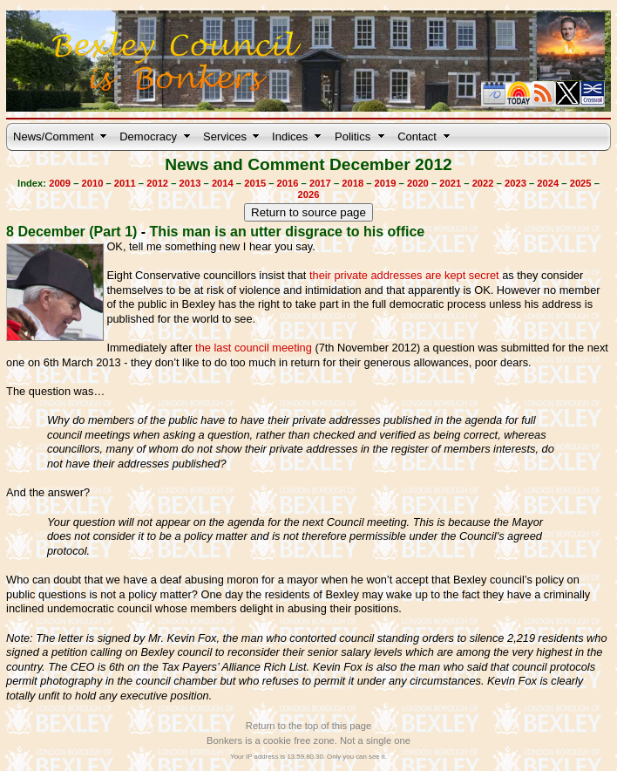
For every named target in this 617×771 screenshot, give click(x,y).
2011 (125, 183)
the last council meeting (253, 347)
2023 (515, 183)
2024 (548, 183)
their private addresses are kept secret (404, 275)
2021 (450, 183)
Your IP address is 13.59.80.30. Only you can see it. (308, 757)
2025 (581, 183)
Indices (290, 136)
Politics (352, 136)
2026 (309, 194)
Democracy (148, 136)
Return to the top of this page (308, 725)
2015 (255, 183)
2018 (352, 183)
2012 (157, 183)
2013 (190, 183)
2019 (386, 183)
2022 (483, 183)
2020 (418, 183)
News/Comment (53, 136)
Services (225, 136)
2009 (60, 183)
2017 (320, 183)
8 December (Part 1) (71, 231)
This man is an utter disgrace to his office (287, 231)
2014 (223, 183)
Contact (417, 136)
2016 (288, 183)
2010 (93, 183)
